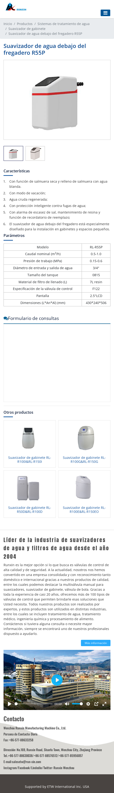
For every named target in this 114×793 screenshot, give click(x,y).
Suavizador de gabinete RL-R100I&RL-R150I (29, 459)
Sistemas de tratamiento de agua (64, 24)
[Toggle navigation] (105, 12)
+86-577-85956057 (71, 755)
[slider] (34, 704)
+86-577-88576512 (45, 755)
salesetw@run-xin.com (26, 761)
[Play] (9, 704)
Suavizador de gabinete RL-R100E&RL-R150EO (84, 509)
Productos (25, 24)
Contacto (14, 718)
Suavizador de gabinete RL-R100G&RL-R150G (84, 459)
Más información (96, 643)
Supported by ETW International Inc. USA (57, 786)
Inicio (8, 24)
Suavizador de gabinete (27, 28)
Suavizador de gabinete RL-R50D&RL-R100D (29, 509)
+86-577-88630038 (20, 755)
